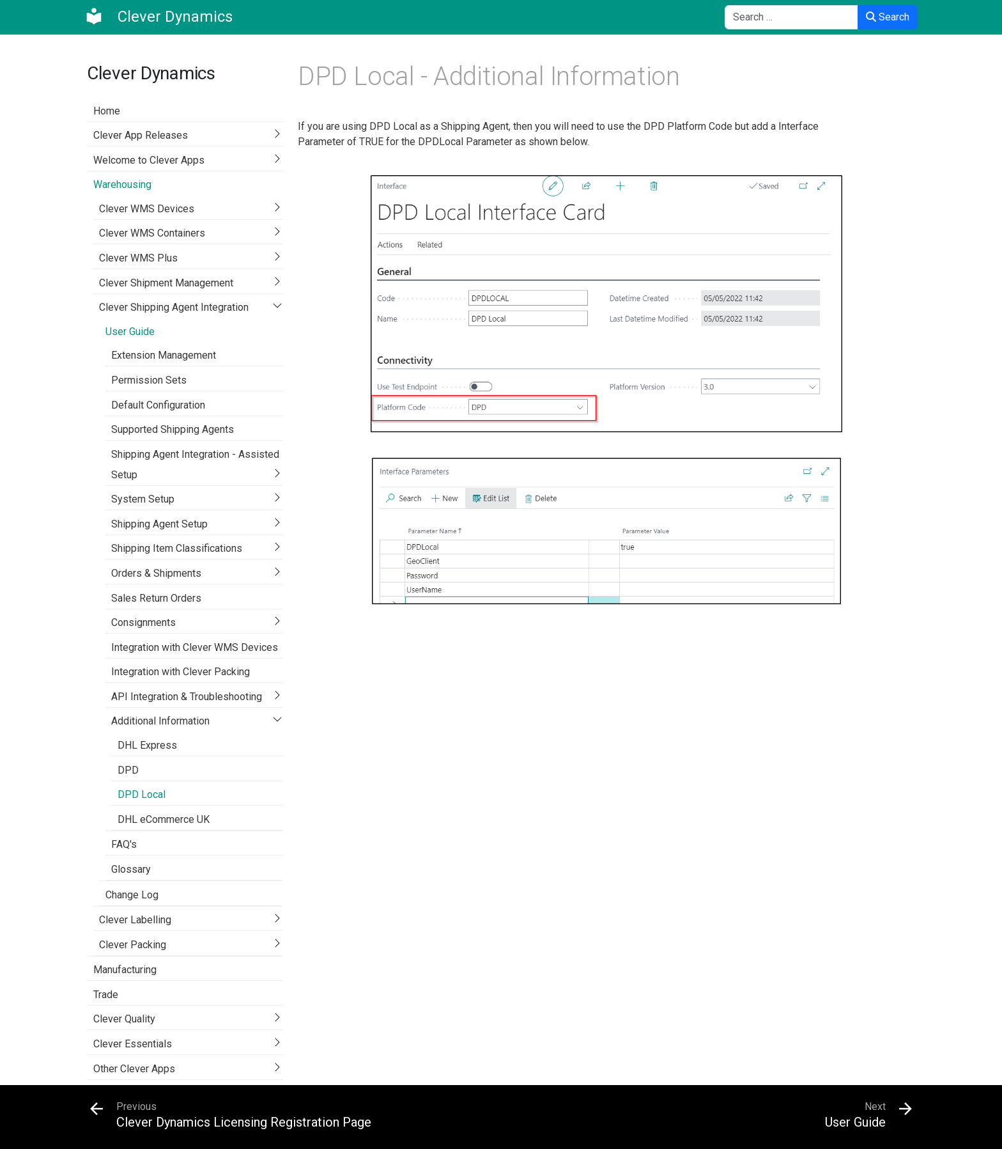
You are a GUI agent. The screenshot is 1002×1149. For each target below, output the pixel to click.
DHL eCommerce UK (164, 819)
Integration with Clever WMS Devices (194, 647)
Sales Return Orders (156, 598)
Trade (105, 995)
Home (106, 111)
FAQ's (124, 844)
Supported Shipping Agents (172, 429)
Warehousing (122, 184)
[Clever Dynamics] (158, 17)
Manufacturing (125, 970)
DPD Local (142, 794)
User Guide (130, 331)
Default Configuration (158, 405)
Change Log (131, 895)
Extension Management (163, 355)
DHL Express (147, 745)
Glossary (131, 869)
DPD (128, 770)
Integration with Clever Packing (180, 672)
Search (887, 17)
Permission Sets (149, 380)
